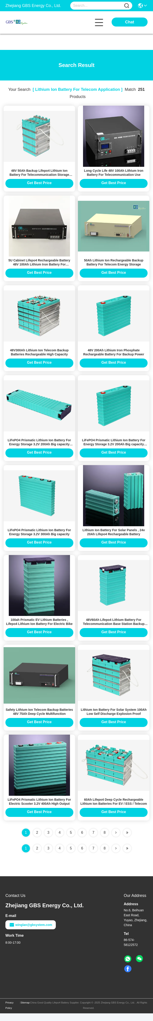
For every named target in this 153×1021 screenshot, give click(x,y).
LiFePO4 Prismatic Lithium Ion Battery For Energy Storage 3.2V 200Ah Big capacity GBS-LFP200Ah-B (113, 448)
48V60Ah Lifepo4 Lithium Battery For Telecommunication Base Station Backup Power (113, 629)
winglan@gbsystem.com (30, 932)
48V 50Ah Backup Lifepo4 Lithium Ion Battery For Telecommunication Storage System (39, 175)
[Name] (126, 6)
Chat (129, 22)
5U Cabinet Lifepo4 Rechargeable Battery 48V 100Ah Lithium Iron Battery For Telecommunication (39, 266)
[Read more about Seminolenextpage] (116, 856)
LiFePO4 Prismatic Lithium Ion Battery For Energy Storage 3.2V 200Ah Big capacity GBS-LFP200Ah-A (39, 448)
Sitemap (24, 1010)
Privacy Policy (9, 1013)
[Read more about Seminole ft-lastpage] (127, 856)
